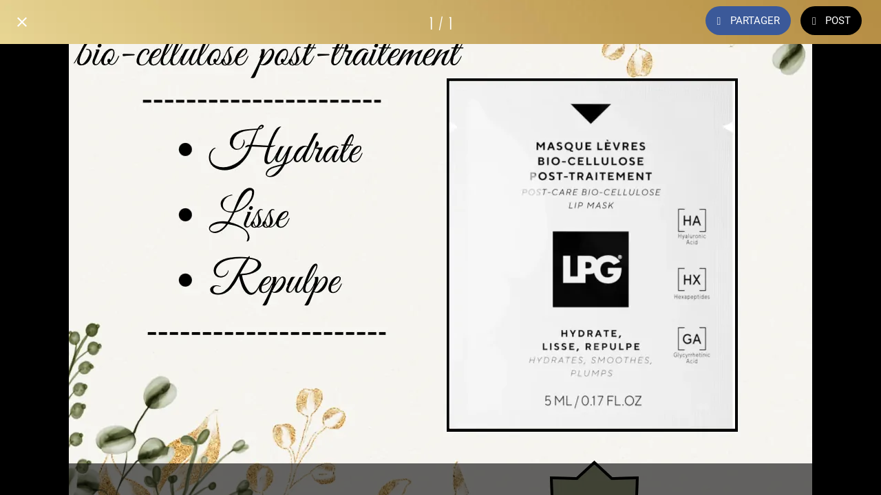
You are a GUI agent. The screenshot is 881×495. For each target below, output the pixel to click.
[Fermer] (22, 22)
